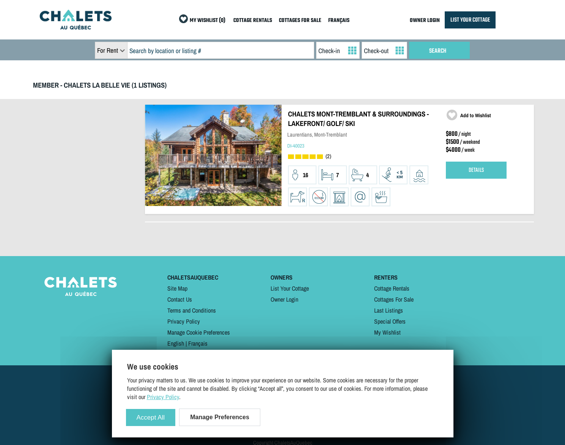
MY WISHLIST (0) (207, 20)
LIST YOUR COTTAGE (470, 20)
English (175, 343)
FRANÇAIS (338, 20)
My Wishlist (387, 332)
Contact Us (179, 299)
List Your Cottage (290, 288)
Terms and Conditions (191, 310)
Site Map (177, 288)
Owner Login (284, 299)
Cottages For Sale (394, 299)
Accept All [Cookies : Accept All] (151, 417)
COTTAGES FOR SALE (300, 20)
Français (198, 343)
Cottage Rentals (391, 288)
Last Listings (388, 310)
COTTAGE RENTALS (252, 20)
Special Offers (390, 321)
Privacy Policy (183, 321)
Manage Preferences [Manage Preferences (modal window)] (219, 417)
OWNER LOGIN (425, 20)
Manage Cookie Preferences (198, 332)
